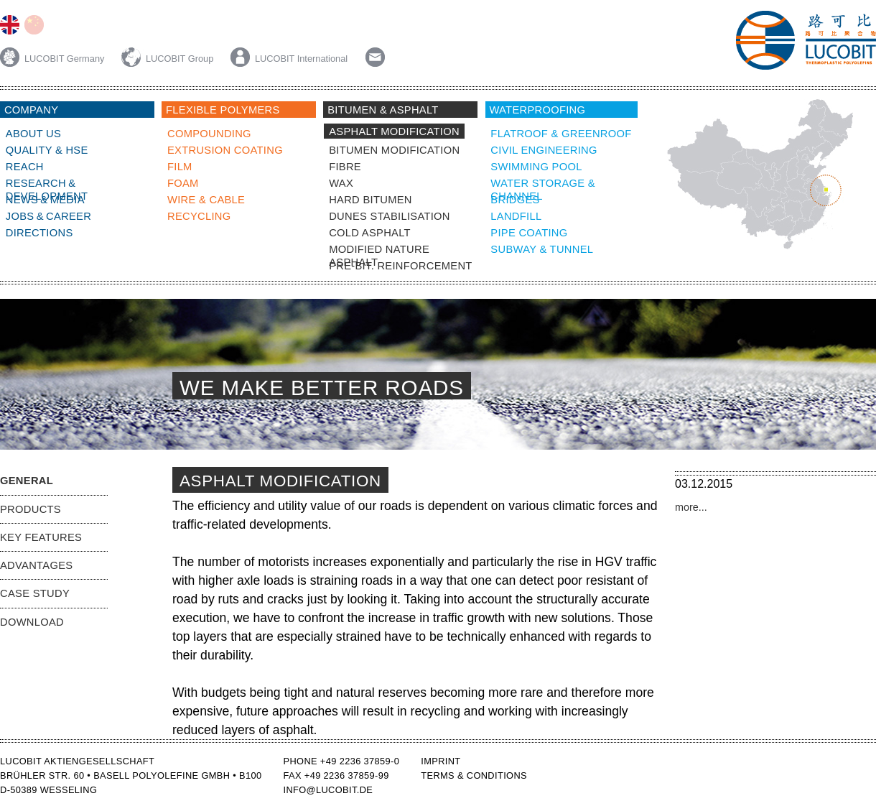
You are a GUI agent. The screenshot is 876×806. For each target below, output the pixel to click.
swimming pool (536, 166)
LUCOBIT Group (168, 58)
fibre (345, 166)
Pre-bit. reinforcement (400, 266)
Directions (39, 232)
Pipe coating (528, 232)
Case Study (35, 593)
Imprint (440, 761)
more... (691, 507)
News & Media (45, 199)
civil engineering (543, 150)
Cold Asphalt (370, 232)
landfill (515, 216)
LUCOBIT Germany (53, 58)
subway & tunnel (541, 249)
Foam (183, 183)
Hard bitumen (370, 199)
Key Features (41, 537)
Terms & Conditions (474, 775)
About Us (33, 133)
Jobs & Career (48, 216)
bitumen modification (394, 150)
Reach (25, 166)
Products (30, 509)
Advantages (36, 565)
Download (32, 622)
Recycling (199, 216)
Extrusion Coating (225, 150)
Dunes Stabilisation (389, 216)
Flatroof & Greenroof (560, 133)
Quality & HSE (47, 150)
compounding (209, 133)
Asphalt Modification (394, 131)
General (26, 480)
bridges (514, 199)
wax (341, 183)
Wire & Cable (206, 199)
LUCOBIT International (289, 58)
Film (179, 166)
